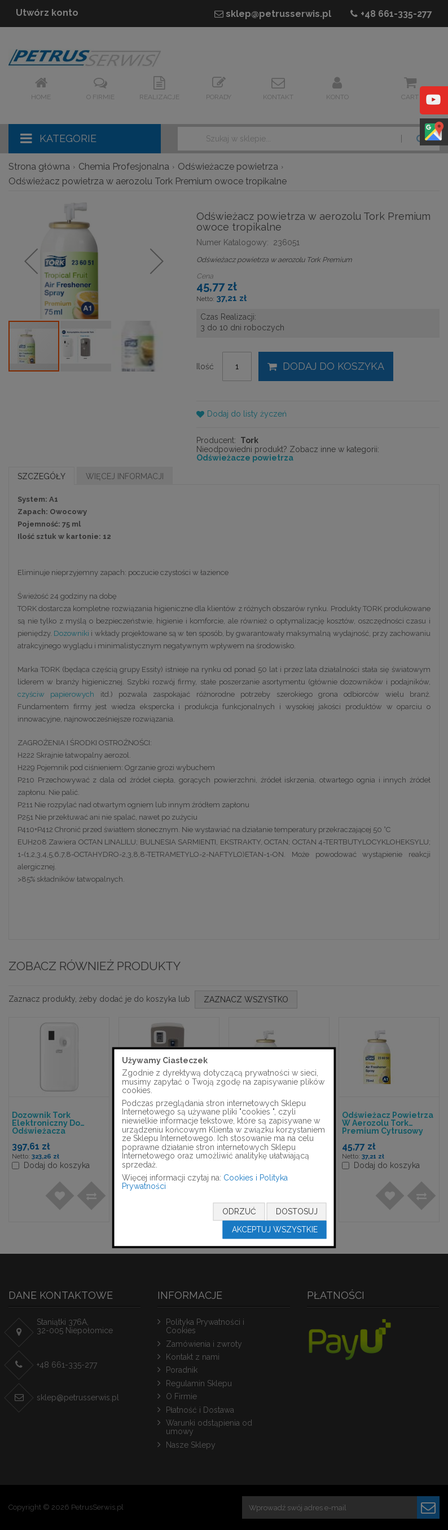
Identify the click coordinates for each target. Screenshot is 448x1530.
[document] (224, 1147)
